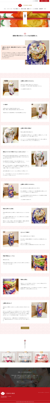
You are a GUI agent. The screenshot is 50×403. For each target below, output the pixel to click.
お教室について (29, 8)
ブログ (45, 8)
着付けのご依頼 (23, 8)
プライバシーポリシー (41, 392)
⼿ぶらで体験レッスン (16, 8)
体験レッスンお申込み (20, 381)
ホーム (5, 8)
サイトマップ (47, 392)
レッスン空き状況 (35, 8)
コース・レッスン (9, 8)
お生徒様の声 (41, 8)
